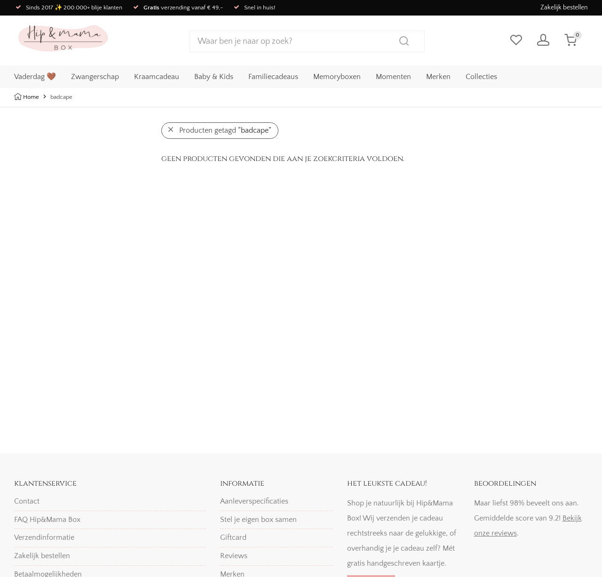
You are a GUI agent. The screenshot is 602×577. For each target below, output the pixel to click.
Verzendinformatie (44, 537)
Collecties (481, 76)
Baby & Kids (213, 76)
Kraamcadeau (156, 76)
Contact (27, 501)
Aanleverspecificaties (254, 501)
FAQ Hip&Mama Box (47, 519)
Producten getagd (225, 130)
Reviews (233, 556)
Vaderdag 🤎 (35, 76)
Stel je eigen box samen (258, 519)
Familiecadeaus (273, 76)
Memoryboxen (337, 76)
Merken (438, 76)
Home (31, 97)
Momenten (393, 76)
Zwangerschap (95, 76)
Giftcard (233, 537)
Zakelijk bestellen (564, 7)
